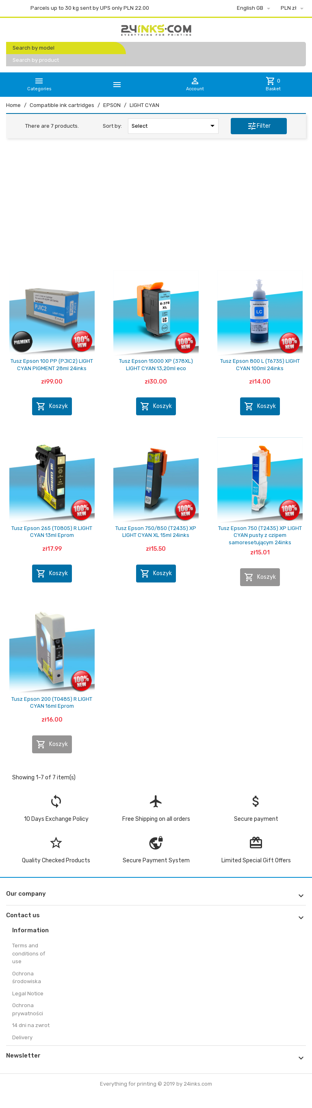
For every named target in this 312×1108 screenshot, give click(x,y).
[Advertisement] (156, 207)
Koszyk (52, 406)
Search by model (33, 48)
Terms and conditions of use (28, 953)
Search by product (36, 60)
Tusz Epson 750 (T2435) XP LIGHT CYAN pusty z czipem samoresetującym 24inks (260, 535)
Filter (259, 126)
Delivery (22, 1037)
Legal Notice (27, 993)
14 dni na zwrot (31, 1025)
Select (174, 126)
